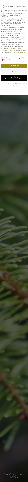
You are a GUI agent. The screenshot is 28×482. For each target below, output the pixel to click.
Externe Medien (6, 57)
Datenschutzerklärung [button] (19, 81)
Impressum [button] (14, 82)
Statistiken (22, 55)
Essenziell (4, 55)
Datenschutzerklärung (8, 47)
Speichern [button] (14, 69)
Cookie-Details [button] (6, 81)
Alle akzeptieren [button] (14, 63)
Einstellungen (20, 49)
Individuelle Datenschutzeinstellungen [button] (14, 75)
